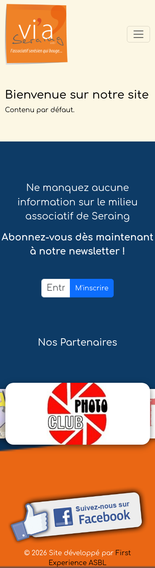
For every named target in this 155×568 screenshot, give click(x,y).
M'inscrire (91, 288)
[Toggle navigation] (138, 34)
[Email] (55, 288)
